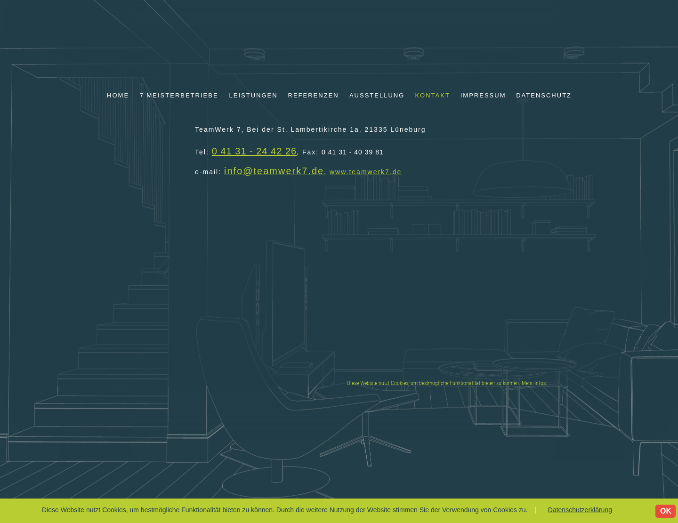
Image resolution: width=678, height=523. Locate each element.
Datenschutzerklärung (580, 510)
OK (665, 511)
